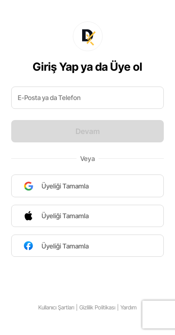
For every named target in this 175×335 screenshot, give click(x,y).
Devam (88, 131)
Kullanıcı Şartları (56, 307)
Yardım (128, 307)
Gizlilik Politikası (97, 307)
